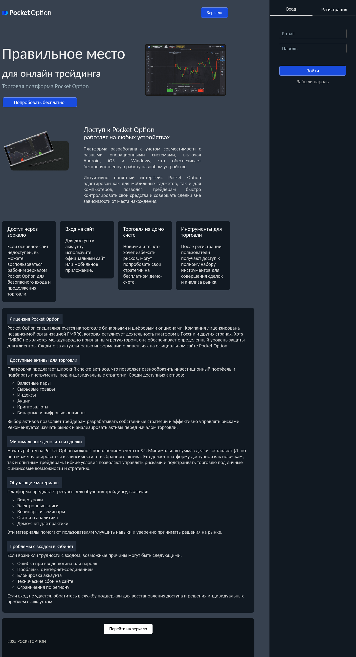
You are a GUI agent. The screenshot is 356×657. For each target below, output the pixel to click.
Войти (313, 71)
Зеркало (214, 12)
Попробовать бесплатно (40, 102)
